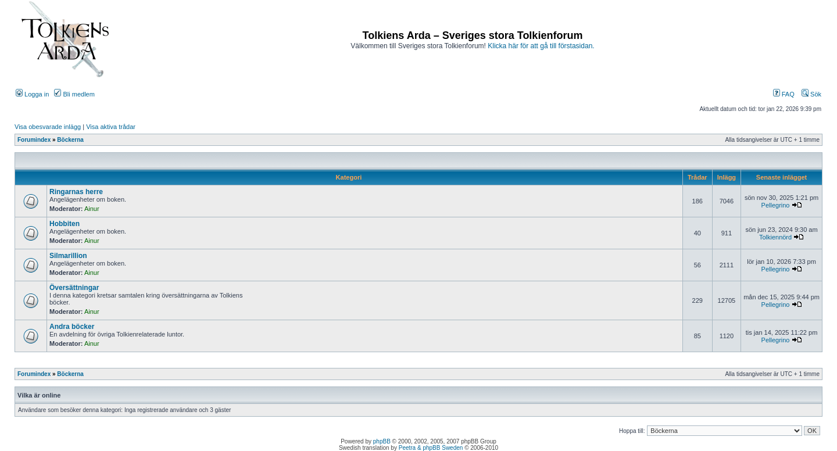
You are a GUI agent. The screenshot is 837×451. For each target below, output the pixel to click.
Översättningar (74, 288)
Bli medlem (74, 94)
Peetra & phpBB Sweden (431, 448)
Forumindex (34, 140)
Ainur (91, 208)
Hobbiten (64, 224)
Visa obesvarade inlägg (48, 126)
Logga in (32, 94)
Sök (811, 94)
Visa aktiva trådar (110, 126)
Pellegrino (775, 205)
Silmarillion (68, 256)
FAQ (784, 94)
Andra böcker (71, 327)
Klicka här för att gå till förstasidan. (541, 46)
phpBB (382, 441)
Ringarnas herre (76, 192)
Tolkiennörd (775, 237)
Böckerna (70, 140)
